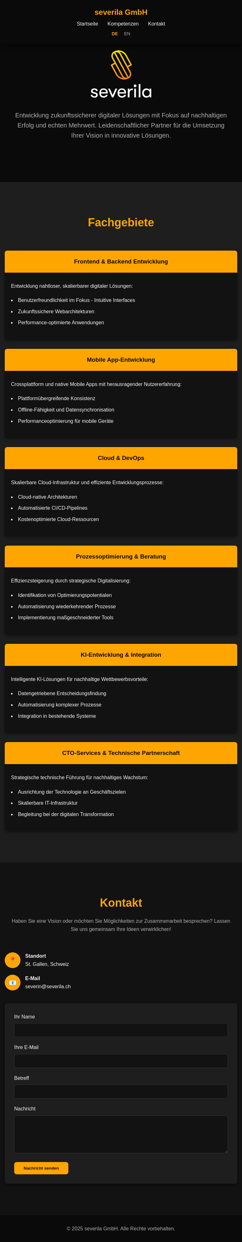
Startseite (87, 23)
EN (127, 33)
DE (115, 33)
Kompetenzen (123, 23)
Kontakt (156, 23)
